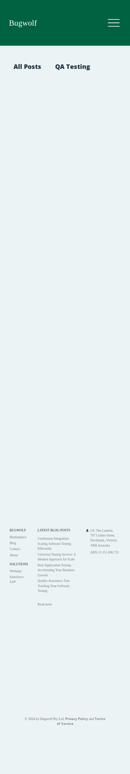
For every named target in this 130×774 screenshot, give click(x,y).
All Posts (27, 66)
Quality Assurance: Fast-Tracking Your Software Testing (53, 586)
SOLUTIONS (19, 564)
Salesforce (17, 577)
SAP (13, 582)
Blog (13, 543)
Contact (15, 549)
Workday (16, 571)
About (14, 555)
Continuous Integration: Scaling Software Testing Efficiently (54, 543)
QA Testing (72, 66)
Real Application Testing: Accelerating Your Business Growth (56, 570)
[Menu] (113, 23)
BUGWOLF (18, 530)
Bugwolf (23, 22)
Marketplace (18, 537)
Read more (44, 604)
